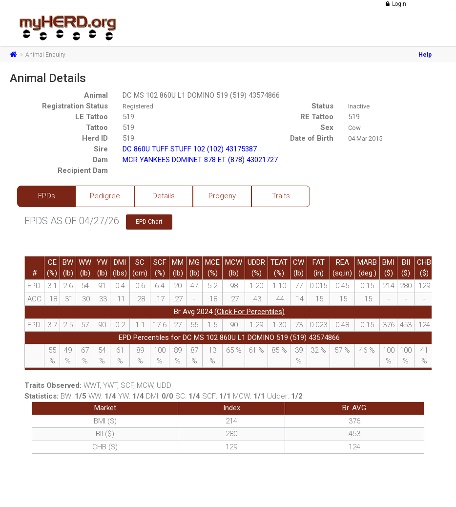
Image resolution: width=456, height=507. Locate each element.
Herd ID (95, 138)
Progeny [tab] (222, 195)
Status (322, 106)
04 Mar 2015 (365, 138)
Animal (96, 95)
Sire (101, 149)
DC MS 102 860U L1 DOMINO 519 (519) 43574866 (201, 95)
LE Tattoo (91, 116)
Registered (138, 106)
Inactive (359, 106)
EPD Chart (149, 221)
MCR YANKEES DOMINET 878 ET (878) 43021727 (200, 159)
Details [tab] (163, 195)
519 (128, 116)
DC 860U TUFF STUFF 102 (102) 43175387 (190, 149)
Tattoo (97, 127)
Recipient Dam (83, 170)
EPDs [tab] (46, 195)
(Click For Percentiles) (249, 311)
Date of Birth (311, 138)
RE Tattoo (316, 116)
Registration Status (75, 106)
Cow (354, 127)
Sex (326, 127)
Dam (100, 159)
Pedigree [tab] (105, 195)
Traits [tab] (281, 195)
